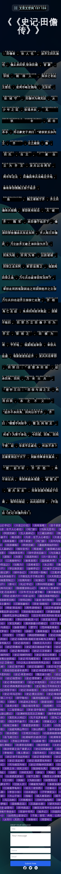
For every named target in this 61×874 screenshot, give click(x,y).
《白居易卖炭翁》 (14, 776)
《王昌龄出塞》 (37, 803)
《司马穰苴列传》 (17, 764)
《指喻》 (28, 796)
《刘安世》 (8, 635)
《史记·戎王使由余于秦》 (38, 647)
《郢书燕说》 (23, 807)
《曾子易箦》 (25, 541)
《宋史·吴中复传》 (36, 709)
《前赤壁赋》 (11, 733)
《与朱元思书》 (47, 529)
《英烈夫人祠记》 (17, 717)
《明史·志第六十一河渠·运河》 (19, 596)
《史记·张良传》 (51, 658)
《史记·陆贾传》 (13, 678)
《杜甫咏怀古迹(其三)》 (34, 737)
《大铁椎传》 (25, 799)
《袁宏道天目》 (49, 619)
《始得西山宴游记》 (17, 815)
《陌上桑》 (34, 721)
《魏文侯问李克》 (31, 705)
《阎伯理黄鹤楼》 (37, 635)
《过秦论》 (50, 788)
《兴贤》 (18, 556)
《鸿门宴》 (31, 529)
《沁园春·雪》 (39, 741)
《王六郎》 (8, 780)
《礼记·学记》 (26, 584)
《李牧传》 (8, 752)
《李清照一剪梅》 (38, 572)
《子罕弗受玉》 (48, 792)
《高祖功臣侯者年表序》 (16, 670)
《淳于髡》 (16, 631)
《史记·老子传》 (16, 666)
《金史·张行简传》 (44, 599)
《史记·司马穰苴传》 (29, 658)
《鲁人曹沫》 (23, 752)
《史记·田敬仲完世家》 (41, 764)
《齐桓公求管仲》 (20, 741)
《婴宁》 (33, 627)
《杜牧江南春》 (10, 725)
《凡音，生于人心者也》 (37, 537)
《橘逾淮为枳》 (37, 784)
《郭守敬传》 (22, 698)
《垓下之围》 (33, 776)
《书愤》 (52, 580)
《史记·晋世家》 (33, 678)
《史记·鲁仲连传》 (19, 650)
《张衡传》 (32, 819)
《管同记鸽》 (25, 599)
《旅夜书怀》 (19, 627)
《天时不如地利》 (44, 799)
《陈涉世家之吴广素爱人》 (17, 748)
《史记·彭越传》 (35, 666)
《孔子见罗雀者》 (38, 717)
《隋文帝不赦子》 (17, 721)
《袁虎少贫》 (11, 705)
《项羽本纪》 (39, 752)
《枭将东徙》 (42, 631)
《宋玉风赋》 (14, 623)
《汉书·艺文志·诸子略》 (31, 592)
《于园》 (21, 635)
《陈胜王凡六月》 (42, 643)
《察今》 (12, 584)
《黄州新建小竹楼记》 (35, 623)
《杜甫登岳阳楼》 (24, 745)
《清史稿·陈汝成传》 (32, 611)
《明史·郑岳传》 (13, 607)
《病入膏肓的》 (43, 796)
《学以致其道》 (15, 568)
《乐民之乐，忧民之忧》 (16, 768)
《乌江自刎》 (9, 799)
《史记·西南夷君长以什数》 (17, 686)
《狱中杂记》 (19, 572)
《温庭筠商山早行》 (18, 729)
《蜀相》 (51, 772)
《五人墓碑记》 (27, 533)
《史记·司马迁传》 (12, 694)
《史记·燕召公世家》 (45, 654)
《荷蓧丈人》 (49, 721)
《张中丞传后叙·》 (36, 552)
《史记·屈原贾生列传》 (39, 760)
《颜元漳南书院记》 (48, 596)
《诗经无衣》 (26, 772)
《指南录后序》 (16, 552)
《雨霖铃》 (45, 819)
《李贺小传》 (14, 792)
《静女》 (40, 772)
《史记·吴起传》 (16, 760)
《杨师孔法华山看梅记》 (16, 615)
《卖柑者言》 (33, 564)
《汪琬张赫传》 (21, 603)
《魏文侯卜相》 (43, 674)
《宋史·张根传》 (40, 603)
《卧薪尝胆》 (46, 701)
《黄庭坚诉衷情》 (31, 725)
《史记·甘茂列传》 (36, 682)
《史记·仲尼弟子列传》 (44, 670)
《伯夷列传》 (24, 580)
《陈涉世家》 (43, 745)
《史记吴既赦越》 (43, 748)
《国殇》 (21, 780)
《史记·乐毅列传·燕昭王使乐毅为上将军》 (32, 639)
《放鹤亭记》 (33, 568)
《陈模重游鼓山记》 (25, 588)
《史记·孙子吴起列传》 (17, 756)
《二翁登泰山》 (15, 709)
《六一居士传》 (49, 556)
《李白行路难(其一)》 (27, 619)
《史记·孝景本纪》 (23, 674)
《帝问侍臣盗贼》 (45, 584)
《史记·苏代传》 (22, 643)
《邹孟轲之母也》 (28, 701)
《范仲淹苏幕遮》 (49, 627)
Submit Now (30, 863)
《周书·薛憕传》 (33, 607)
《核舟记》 (42, 811)
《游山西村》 (38, 729)
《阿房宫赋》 (9, 533)
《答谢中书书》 (26, 811)
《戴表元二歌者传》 (49, 588)
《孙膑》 (29, 631)
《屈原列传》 (31, 556)
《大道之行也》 (22, 525)
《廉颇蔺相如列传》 (48, 545)
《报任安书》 (22, 549)
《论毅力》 (18, 564)
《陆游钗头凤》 (39, 768)
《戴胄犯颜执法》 (41, 698)
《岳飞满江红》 (10, 737)
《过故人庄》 (19, 784)
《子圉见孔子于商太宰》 (31, 576)
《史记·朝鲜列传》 (22, 654)
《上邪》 (47, 725)
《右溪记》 (39, 580)
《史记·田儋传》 (13, 647)
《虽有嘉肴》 (39, 525)
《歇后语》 (15, 537)
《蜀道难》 (37, 549)
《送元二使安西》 (33, 788)
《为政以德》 (34, 780)
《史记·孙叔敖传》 (28, 690)
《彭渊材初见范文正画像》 (30, 713)
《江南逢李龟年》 (12, 788)
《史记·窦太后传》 (34, 694)
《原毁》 (7, 556)
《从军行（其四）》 (13, 819)
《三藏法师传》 (45, 533)
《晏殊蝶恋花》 (18, 803)
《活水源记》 (30, 792)
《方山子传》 (14, 796)
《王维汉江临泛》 (31, 733)
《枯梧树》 (48, 705)
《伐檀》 (12, 772)
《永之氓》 (48, 564)
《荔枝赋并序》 (48, 560)
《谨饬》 (12, 701)
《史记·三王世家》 (41, 650)
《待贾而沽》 (50, 780)
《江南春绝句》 (13, 560)
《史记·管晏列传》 (41, 756)
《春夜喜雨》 (30, 560)
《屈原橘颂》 (11, 545)
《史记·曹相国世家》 (13, 682)
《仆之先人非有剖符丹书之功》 (33, 662)
